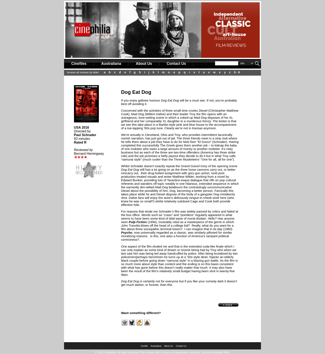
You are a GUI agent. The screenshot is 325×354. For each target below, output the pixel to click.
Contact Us (176, 64)
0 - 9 (237, 72)
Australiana (111, 64)
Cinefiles (78, 64)
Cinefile (144, 346)
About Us (144, 64)
